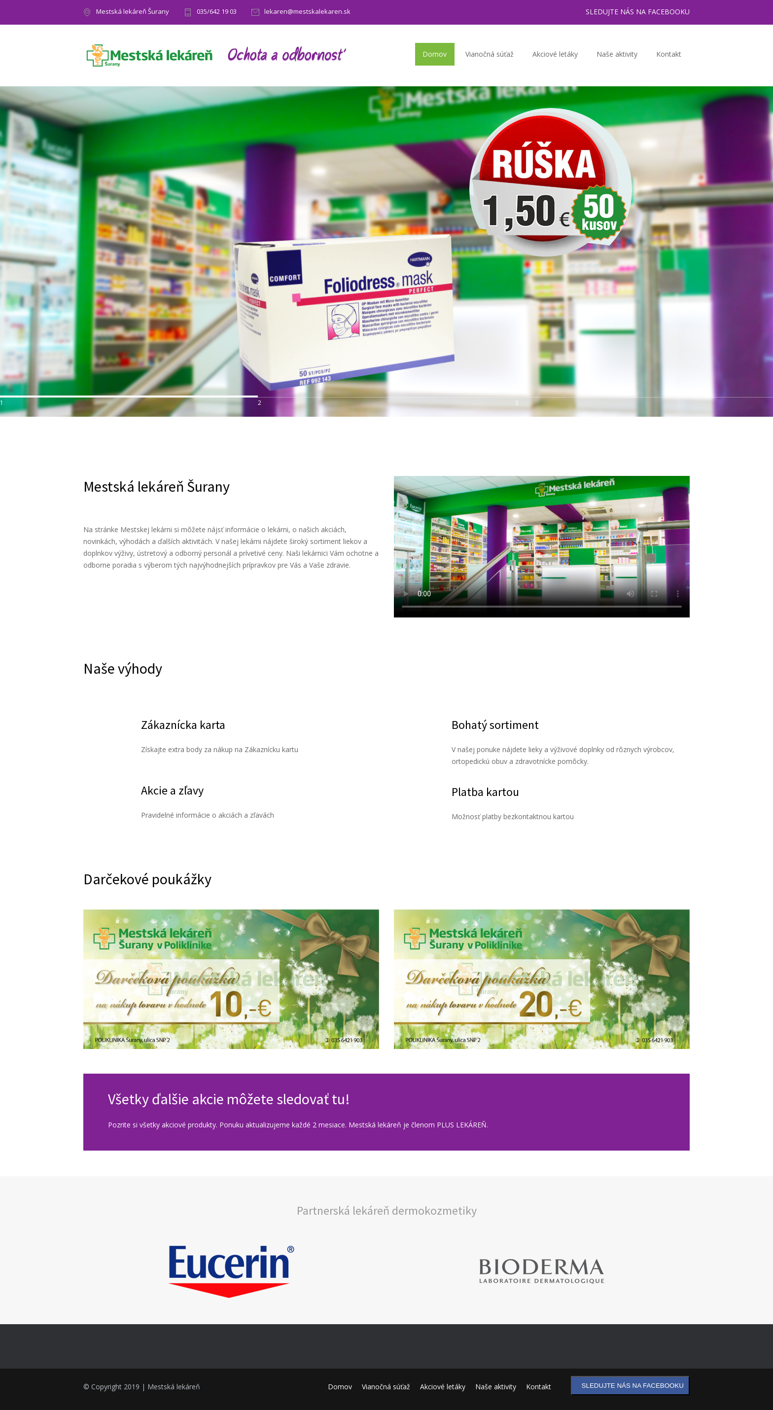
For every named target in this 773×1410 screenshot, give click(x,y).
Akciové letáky (555, 54)
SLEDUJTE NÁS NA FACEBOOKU (638, 11)
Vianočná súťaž (489, 54)
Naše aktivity (617, 54)
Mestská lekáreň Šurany (132, 12)
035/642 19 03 (217, 12)
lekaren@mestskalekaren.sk (307, 12)
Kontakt (668, 54)
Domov (434, 54)
